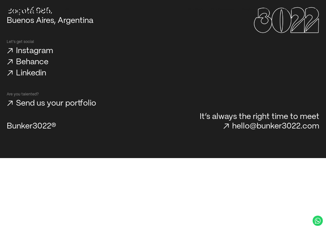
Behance (32, 62)
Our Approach (222, 9)
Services (249, 9)
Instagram (34, 51)
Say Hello (291, 9)
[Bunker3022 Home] (38, 11)
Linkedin (31, 73)
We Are (270, 9)
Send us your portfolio (56, 103)
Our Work (195, 9)
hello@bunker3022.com (275, 126)
